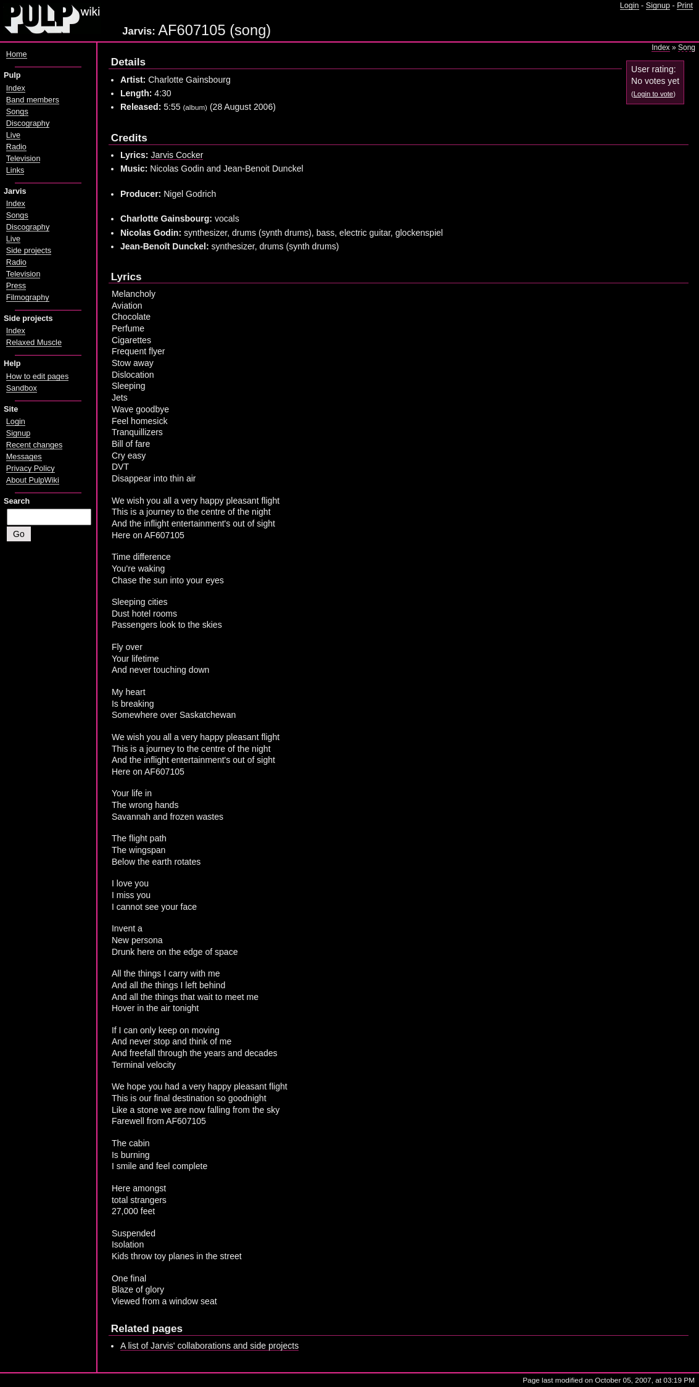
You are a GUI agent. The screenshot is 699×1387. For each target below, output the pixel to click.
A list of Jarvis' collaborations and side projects (209, 1346)
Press (16, 285)
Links (15, 170)
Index (660, 47)
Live (13, 135)
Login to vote (653, 94)
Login (629, 5)
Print (685, 5)
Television (23, 158)
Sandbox (21, 388)
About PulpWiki (32, 480)
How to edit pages (37, 376)
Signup (658, 5)
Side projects (28, 250)
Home (16, 54)
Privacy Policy (30, 468)
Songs (17, 111)
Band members (32, 100)
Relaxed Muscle (34, 342)
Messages (24, 456)
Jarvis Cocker (177, 155)
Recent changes (34, 445)
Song (686, 47)
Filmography (27, 297)
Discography (27, 123)
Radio (16, 147)
